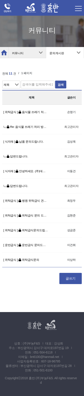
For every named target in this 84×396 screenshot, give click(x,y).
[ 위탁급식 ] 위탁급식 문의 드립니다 (25, 215)
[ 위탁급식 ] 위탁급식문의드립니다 (25, 230)
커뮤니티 (18, 53)
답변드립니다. (15, 156)
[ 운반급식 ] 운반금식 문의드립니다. (25, 245)
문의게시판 (57, 53)
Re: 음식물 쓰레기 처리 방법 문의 (25, 126)
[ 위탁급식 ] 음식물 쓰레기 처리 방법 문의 (25, 112)
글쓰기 (70, 278)
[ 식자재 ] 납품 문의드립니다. (23, 141)
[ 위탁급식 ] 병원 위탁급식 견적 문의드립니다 (25, 200)
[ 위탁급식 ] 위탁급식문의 (21, 259)
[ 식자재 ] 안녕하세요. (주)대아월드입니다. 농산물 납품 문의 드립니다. (25, 171)
